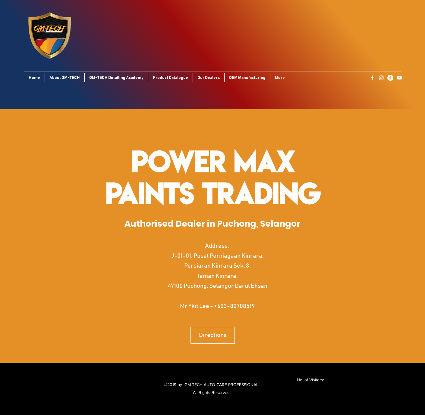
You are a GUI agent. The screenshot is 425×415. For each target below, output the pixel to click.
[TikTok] (390, 78)
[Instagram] (381, 78)
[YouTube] (399, 78)
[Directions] (212, 335)
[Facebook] (372, 78)
